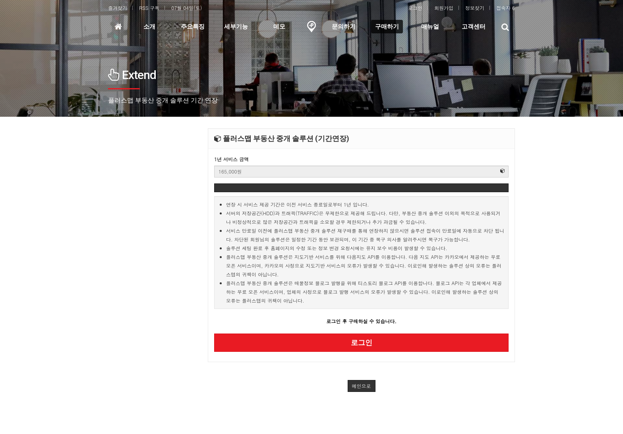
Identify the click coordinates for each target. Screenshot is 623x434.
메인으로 (361, 385)
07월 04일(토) (186, 7)
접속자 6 (505, 7)
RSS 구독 (149, 7)
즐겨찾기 (117, 7)
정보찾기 (474, 7)
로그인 (415, 7)
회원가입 (443, 7)
